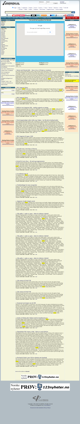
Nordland (3, 39)
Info (36, 83)
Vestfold (2, 51)
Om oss (66, 73)
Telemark (3, 49)
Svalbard (3, 47)
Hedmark (3, 34)
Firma (61, 7)
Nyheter (30, 7)
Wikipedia (36, 9)
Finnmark (3, 33)
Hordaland (3, 36)
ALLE (2, 54)
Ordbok (30, 9)
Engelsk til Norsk (50, 9)
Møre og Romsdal (4, 38)
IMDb (26, 9)
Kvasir (35, 7)
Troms (2, 50)
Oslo (2, 43)
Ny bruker (62, 2)
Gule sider (66, 7)
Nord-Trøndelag (4, 40)
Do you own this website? (32, 32)
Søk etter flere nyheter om (22, 371)
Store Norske (42, 9)
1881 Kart (56, 7)
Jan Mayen (3, 37)
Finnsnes (3, 23)
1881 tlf (50, 7)
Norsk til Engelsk (59, 9)
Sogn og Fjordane (4, 45)
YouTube (21, 9)
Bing (19, 7)
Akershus (3, 29)
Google (15, 7)
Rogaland (3, 44)
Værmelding (75, 76)
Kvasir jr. (40, 7)
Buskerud (3, 32)
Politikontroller (68, 74)
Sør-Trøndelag (4, 48)
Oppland (3, 42)
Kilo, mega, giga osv (69, 76)
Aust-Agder (3, 31)
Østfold (2, 53)
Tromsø (2, 25)
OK (50, 32)
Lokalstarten (24, 7)
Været (45, 7)
